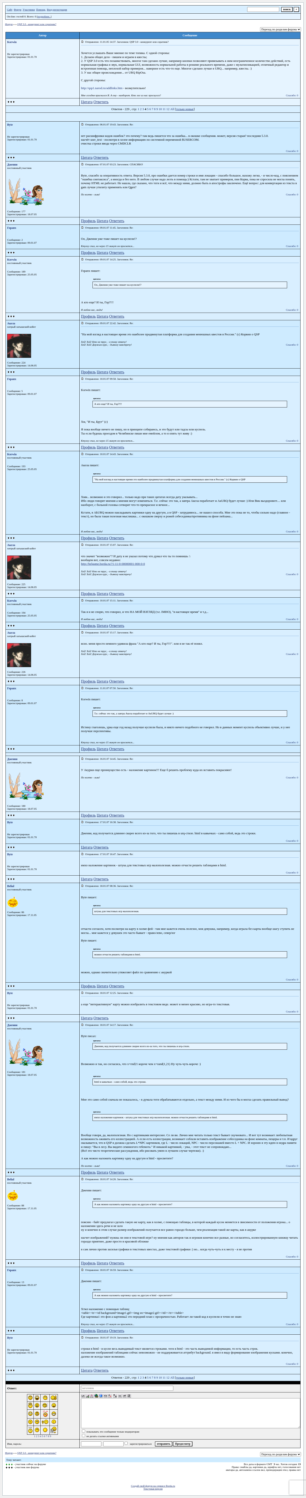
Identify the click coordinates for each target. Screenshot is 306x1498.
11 (164, 109)
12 (167, 109)
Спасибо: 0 (292, 95)
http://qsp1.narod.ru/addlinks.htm (102, 88)
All (172, 109)
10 (160, 109)
